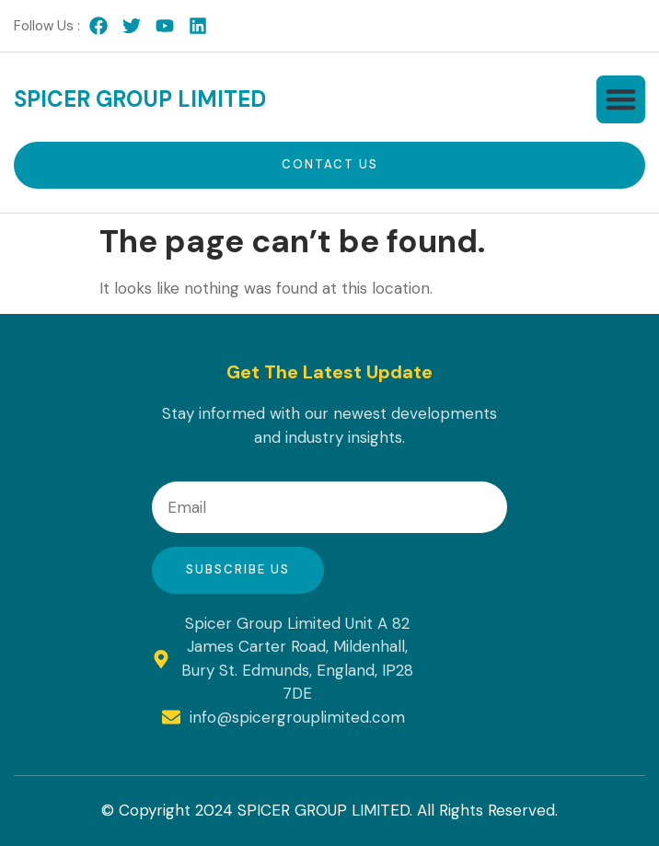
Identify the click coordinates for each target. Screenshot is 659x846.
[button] (620, 99)
